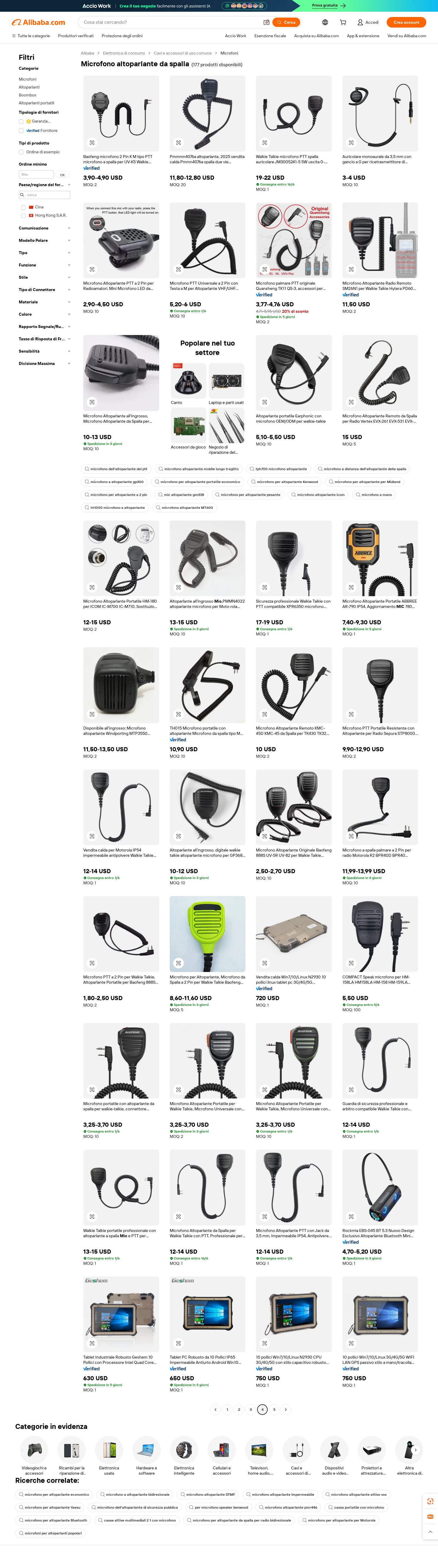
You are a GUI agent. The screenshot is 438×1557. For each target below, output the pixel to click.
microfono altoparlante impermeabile (280, 1494)
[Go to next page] (286, 1409)
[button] (266, 22)
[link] (430, 1501)
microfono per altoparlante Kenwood (284, 482)
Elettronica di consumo (124, 53)
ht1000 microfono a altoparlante (115, 507)
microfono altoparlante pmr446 (288, 1507)
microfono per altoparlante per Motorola (339, 1520)
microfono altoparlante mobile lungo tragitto (199, 469)
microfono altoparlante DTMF (208, 1494)
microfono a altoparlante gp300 (114, 482)
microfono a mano (374, 494)
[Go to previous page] (215, 1409)
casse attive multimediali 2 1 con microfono (137, 1520)
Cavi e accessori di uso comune (183, 53)
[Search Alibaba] (171, 22)
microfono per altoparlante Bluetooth (53, 1520)
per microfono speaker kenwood (218, 1507)
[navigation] (44, 732)
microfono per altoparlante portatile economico (197, 482)
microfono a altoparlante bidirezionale (134, 1494)
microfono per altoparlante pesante (247, 494)
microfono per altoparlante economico (54, 1494)
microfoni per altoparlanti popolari (50, 1533)
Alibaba (87, 53)
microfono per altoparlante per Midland (364, 482)
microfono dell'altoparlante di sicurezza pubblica (134, 1507)
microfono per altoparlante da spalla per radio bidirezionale (239, 1520)
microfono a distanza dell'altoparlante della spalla (362, 469)
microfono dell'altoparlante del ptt (116, 469)
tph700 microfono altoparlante (278, 469)
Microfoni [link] (229, 53)
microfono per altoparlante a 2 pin (116, 494)
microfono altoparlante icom (318, 494)
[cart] (344, 23)
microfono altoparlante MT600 (184, 507)
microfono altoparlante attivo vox (356, 1494)
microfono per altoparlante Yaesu (49, 1507)
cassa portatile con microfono (356, 1507)
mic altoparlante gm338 (181, 494)
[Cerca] (286, 22)
